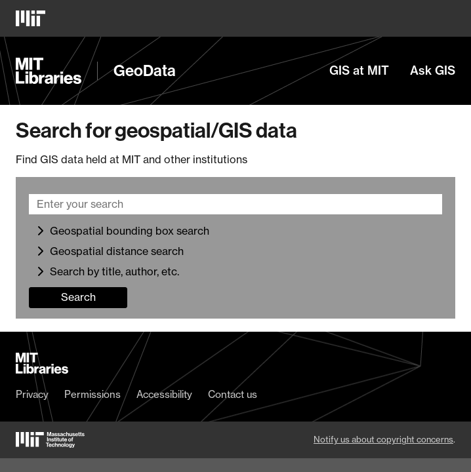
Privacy (32, 395)
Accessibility (164, 395)
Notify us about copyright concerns (383, 439)
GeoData (144, 71)
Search (78, 297)
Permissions (92, 395)
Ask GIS (432, 71)
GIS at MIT (359, 71)
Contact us (232, 395)
